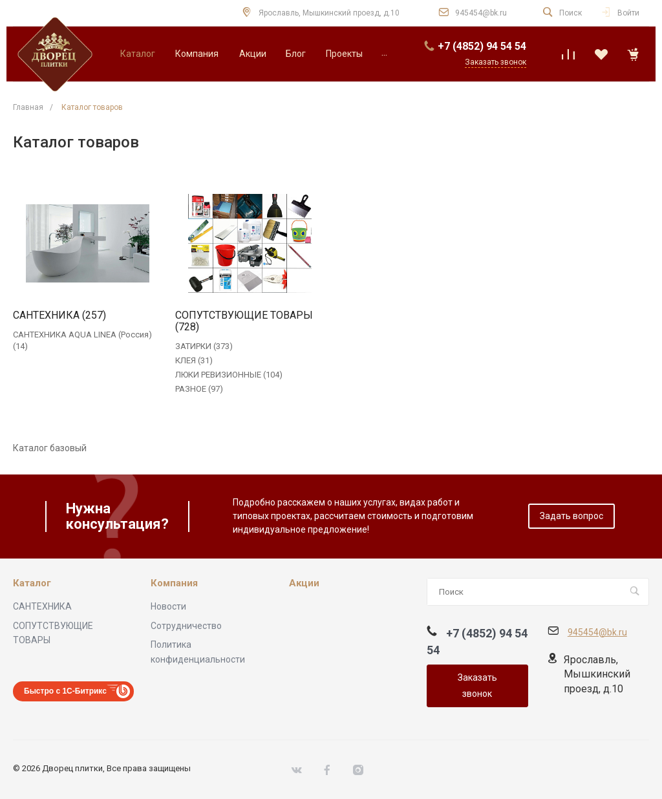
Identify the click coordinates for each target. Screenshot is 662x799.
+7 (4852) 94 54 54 (482, 46)
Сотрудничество (186, 626)
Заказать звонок (477, 685)
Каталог (32, 583)
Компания (174, 583)
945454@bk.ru (481, 12)
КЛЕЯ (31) (194, 360)
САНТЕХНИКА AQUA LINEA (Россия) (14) (82, 340)
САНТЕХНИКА (42, 606)
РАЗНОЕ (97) (199, 389)
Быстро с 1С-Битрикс (65, 691)
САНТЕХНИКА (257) (59, 315)
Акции (304, 583)
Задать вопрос (571, 516)
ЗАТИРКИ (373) (204, 346)
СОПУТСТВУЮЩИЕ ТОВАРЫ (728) (244, 321)
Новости (168, 606)
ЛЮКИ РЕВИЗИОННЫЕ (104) (229, 374)
